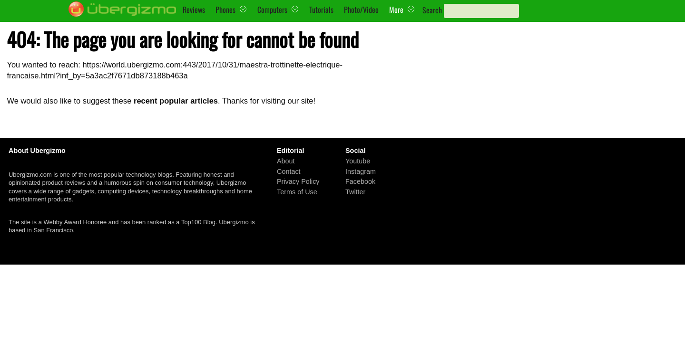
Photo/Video (361, 9)
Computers (272, 9)
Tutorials (321, 9)
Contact (289, 171)
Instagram (360, 171)
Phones (225, 9)
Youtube (357, 161)
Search (432, 10)
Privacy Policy (298, 181)
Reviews (194, 9)
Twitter (355, 192)
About (286, 161)
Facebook (360, 181)
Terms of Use (297, 192)
